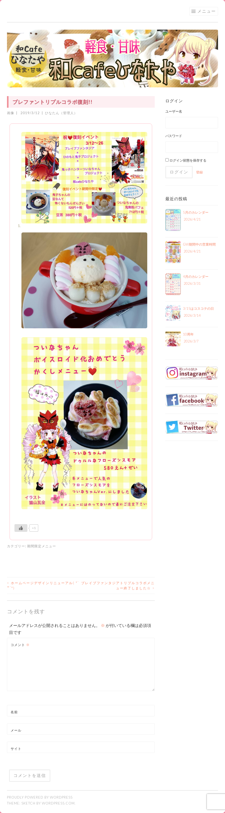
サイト (16, 749)
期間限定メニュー (41, 546)
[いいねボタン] (20, 528)
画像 (10, 113)
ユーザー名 (173, 111)
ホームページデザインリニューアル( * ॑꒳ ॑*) (43, 585)
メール (16, 730)
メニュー (206, 11)
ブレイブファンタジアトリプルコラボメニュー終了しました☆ (118, 585)
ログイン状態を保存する (185, 160)
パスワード (173, 136)
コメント (20, 645)
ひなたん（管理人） (61, 113)
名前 (14, 712)
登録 (199, 172)
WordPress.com (58, 803)
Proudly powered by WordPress (40, 797)
